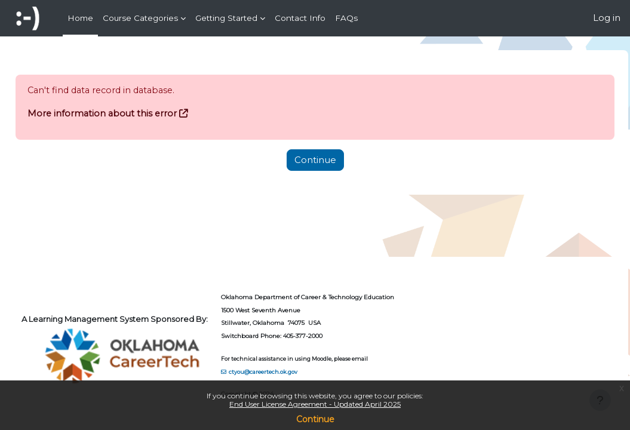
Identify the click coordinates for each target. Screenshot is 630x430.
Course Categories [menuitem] (140, 18)
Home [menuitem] (80, 18)
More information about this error (130, 113)
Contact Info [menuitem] (300, 18)
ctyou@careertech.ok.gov (290, 371)
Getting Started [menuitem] (226, 18)
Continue (315, 419)
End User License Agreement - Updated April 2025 (315, 404)
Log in (606, 18)
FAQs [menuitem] (346, 18)
